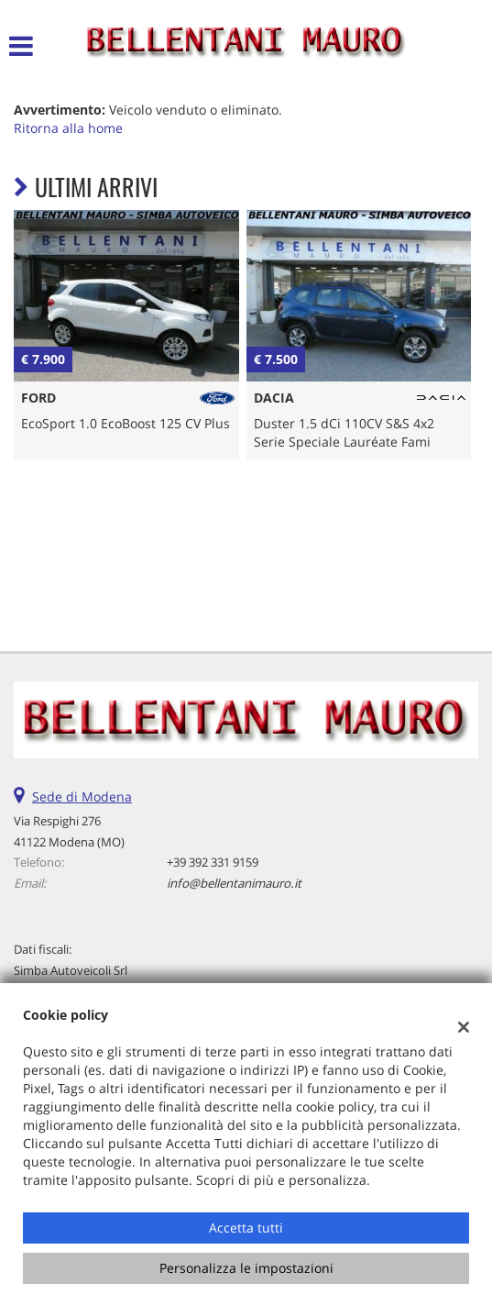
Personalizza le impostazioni (246, 1268)
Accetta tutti (246, 1227)
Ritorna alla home (68, 128)
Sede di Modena (82, 796)
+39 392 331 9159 (212, 862)
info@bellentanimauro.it (234, 883)
